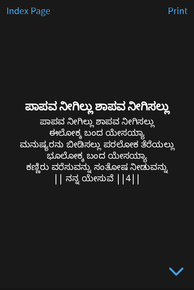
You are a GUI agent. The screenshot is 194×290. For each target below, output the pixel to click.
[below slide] (176, 273)
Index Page (28, 11)
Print (178, 11)
